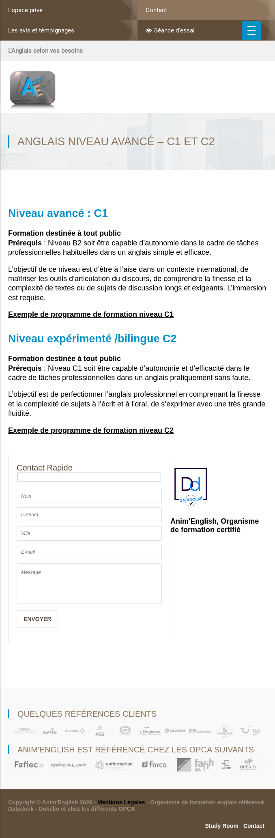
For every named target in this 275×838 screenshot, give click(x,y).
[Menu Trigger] (251, 30)
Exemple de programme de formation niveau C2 (91, 430)
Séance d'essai (170, 30)
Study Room (221, 826)
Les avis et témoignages (41, 30)
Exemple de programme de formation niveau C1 (91, 314)
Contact (156, 10)
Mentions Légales (121, 802)
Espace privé (25, 10)
